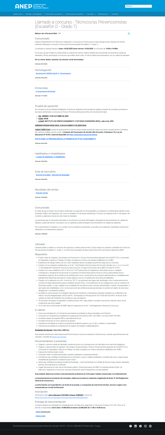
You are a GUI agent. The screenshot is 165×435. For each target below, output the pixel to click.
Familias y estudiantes (33, 14)
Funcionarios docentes (53, 14)
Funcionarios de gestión (74, 14)
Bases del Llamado (59, 337)
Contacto (114, 14)
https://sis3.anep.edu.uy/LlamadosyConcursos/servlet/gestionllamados (61, 398)
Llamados (90, 14)
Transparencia (103, 14)
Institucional (17, 14)
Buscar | (129, 6)
